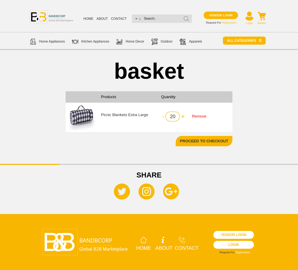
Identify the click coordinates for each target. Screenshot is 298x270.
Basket (262, 23)
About (102, 18)
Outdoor (162, 42)
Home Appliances (47, 42)
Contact (119, 18)
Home (88, 18)
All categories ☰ (244, 40)
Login (249, 23)
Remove (199, 116)
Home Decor (130, 42)
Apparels (191, 42)
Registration (229, 22)
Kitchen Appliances (90, 42)
